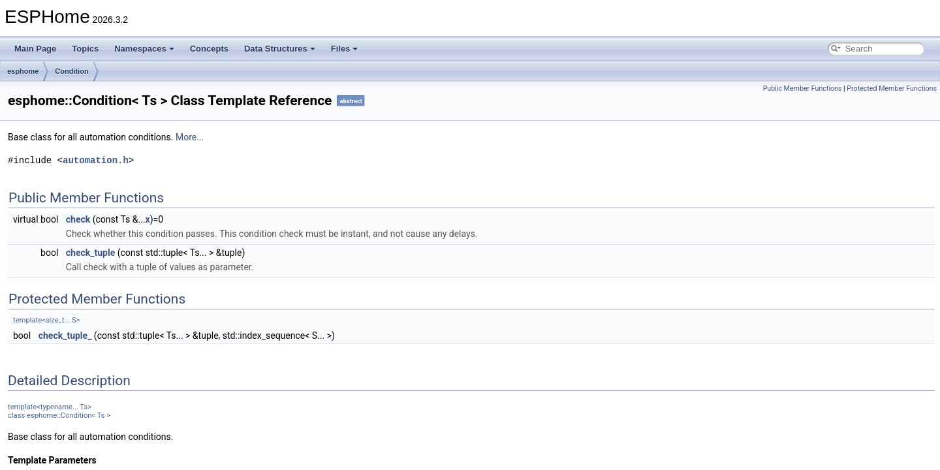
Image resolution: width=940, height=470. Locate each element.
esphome (23, 71)
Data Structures (279, 49)
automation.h (96, 160)
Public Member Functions (802, 88)
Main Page (35, 49)
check (78, 219)
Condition (71, 71)
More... (190, 137)
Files (344, 49)
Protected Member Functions (892, 88)
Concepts (209, 49)
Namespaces (144, 49)
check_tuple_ (65, 335)
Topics (85, 49)
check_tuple (90, 252)
